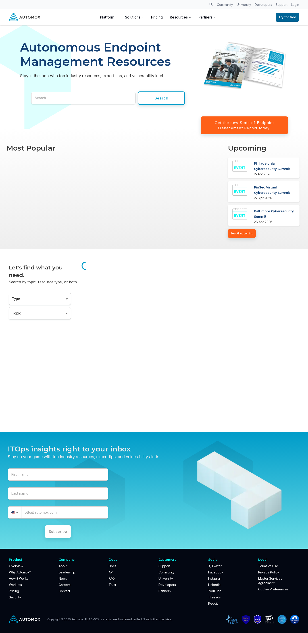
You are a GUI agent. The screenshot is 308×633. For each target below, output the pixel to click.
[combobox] (14, 512)
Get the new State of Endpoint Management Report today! (244, 125)
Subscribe (58, 532)
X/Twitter (215, 566)
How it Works (18, 578)
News (63, 578)
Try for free (287, 17)
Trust (112, 585)
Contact (64, 591)
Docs (112, 566)
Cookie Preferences (273, 589)
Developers (263, 4)
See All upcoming (241, 233)
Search (161, 98)
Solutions (134, 17)
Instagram (215, 578)
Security (15, 597)
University (244, 4)
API (111, 572)
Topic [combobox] (16, 313)
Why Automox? (20, 572)
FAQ (112, 578)
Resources (180, 17)
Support (281, 4)
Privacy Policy (268, 572)
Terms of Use (268, 566)
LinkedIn (214, 585)
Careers (65, 585)
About (63, 566)
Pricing (157, 17)
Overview (16, 566)
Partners (207, 17)
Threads (214, 597)
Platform (109, 17)
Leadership (67, 572)
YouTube (214, 591)
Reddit (213, 603)
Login (295, 4)
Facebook (215, 572)
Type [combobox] (16, 299)
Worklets (15, 585)
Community (225, 4)
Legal (262, 560)
